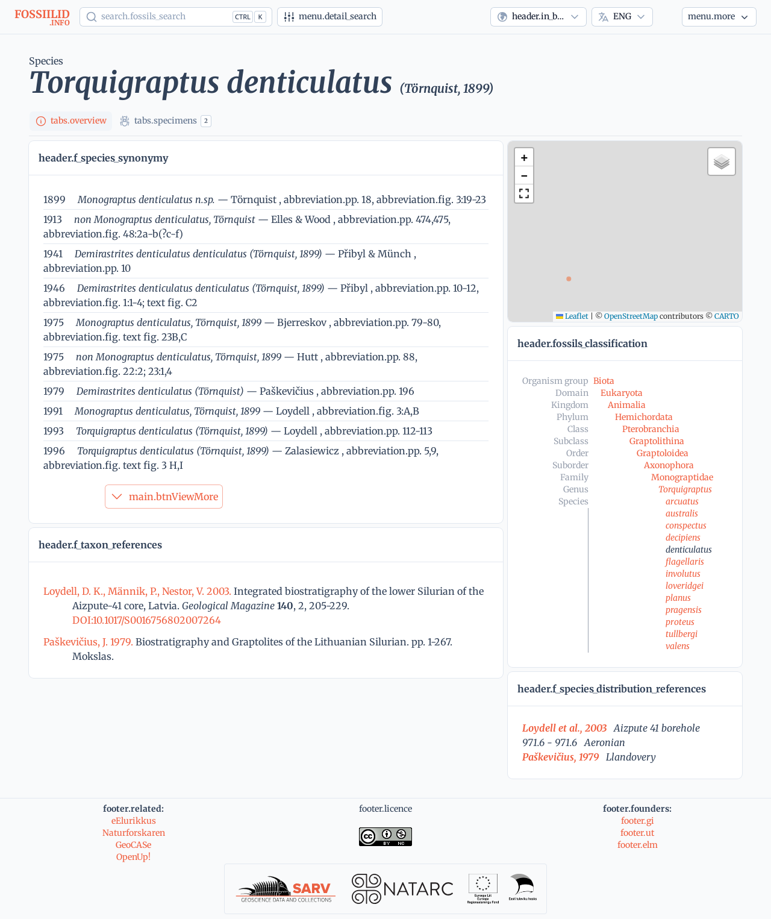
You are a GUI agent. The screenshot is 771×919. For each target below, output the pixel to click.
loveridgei (685, 585)
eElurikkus (133, 820)
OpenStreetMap (631, 316)
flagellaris (685, 561)
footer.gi (637, 820)
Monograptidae (682, 477)
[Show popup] (176, 17)
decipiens (683, 537)
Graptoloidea (662, 453)
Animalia (627, 405)
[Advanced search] (329, 17)
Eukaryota (622, 392)
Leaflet (572, 316)
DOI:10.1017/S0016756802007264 (146, 620)
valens (678, 646)
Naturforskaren (133, 832)
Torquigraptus (685, 489)
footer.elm (637, 844)
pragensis (684, 609)
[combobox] (538, 17)
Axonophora (669, 465)
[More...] (719, 17)
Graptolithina (656, 441)
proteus (680, 621)
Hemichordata (644, 417)
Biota (603, 380)
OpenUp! (133, 857)
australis (682, 513)
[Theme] (667, 17)
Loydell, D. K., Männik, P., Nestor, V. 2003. (138, 591)
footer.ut (637, 832)
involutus (683, 573)
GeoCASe (133, 844)
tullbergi (682, 634)
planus (678, 597)
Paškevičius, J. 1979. (89, 642)
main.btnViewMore (164, 496)
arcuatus (682, 501)
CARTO (726, 316)
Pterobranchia (650, 429)
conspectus (686, 525)
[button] (524, 157)
